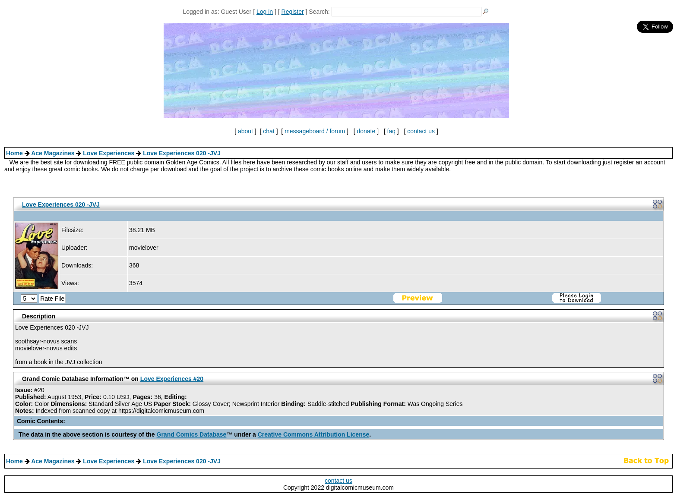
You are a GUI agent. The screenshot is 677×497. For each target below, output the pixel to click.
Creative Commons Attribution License (314, 434)
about (245, 131)
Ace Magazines (52, 153)
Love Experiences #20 (171, 378)
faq (391, 131)
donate (366, 131)
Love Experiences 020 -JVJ (182, 153)
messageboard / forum (315, 131)
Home (14, 153)
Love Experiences (108, 153)
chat (268, 131)
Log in (264, 11)
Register (293, 11)
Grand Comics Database (192, 434)
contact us (421, 131)
